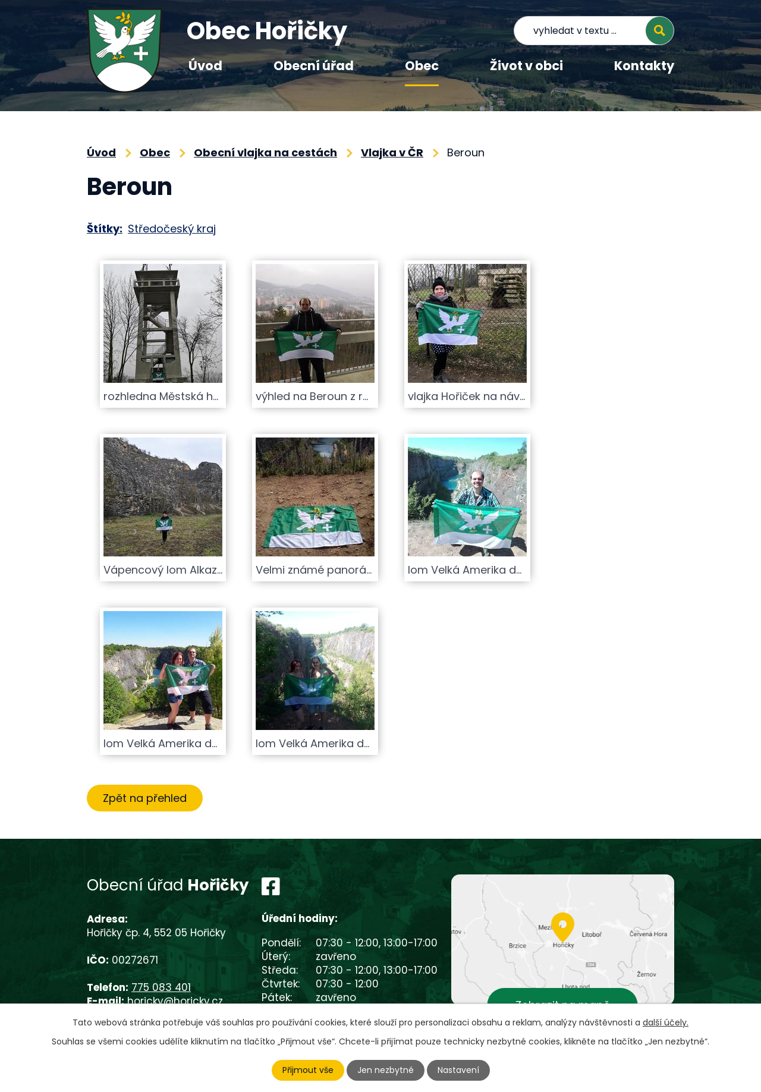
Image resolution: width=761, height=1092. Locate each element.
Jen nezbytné (385, 1070)
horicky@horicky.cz (175, 1001)
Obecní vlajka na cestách (265, 152)
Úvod (205, 65)
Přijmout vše (308, 1070)
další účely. (665, 1022)
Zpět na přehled (145, 798)
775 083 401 (161, 987)
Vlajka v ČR (392, 152)
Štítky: (104, 228)
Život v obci (526, 65)
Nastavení (458, 1070)
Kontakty (644, 65)
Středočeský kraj (172, 228)
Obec (422, 65)
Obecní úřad (313, 65)
